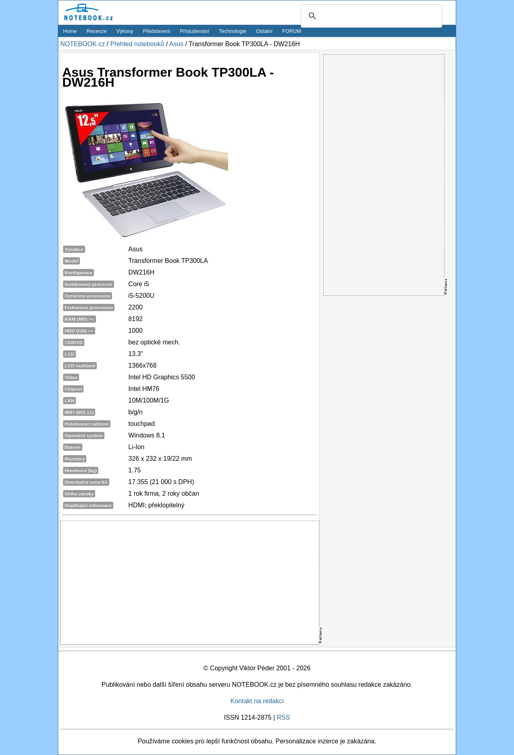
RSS (283, 717)
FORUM (291, 31)
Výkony (124, 31)
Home (70, 31)
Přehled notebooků (137, 44)
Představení (156, 31)
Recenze (96, 31)
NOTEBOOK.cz (82, 44)
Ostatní (264, 31)
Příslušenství (194, 31)
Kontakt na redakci (257, 701)
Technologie (232, 31)
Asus (176, 44)
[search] (370, 16)
